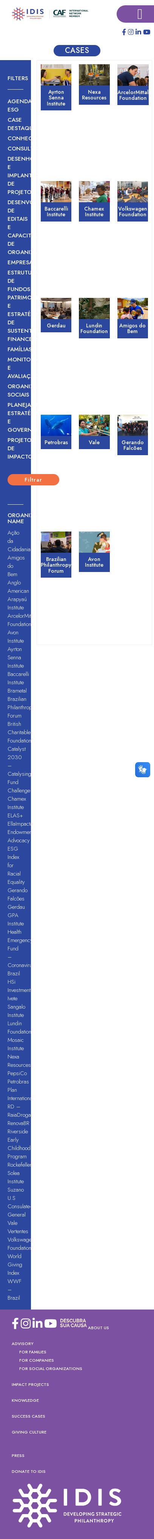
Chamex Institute (17, 803)
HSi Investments (20, 986)
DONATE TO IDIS (29, 1471)
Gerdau (16, 907)
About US (98, 1328)
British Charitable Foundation (19, 732)
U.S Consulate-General (19, 1206)
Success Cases (28, 1416)
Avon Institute (16, 636)
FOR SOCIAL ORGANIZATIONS (50, 1368)
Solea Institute (16, 1177)
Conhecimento (15, 138)
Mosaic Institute (16, 1044)
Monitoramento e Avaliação (15, 367)
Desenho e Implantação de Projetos (15, 175)
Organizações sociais (15, 390)
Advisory (23, 1344)
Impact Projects (30, 1384)
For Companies (36, 1360)
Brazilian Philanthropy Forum (21, 707)
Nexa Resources (19, 1060)
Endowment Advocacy (20, 836)
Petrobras (18, 1081)
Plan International (21, 1094)
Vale (12, 1223)
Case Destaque (15, 124)
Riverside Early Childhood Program (19, 1144)
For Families (32, 1352)
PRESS (18, 1455)
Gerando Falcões (18, 894)
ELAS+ (15, 815)
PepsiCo (17, 1073)
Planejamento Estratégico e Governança (15, 417)
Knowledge (25, 1400)
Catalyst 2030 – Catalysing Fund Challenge (19, 770)
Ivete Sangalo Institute (16, 1006)
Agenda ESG (15, 105)
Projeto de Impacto (15, 448)
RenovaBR (18, 1123)
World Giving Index (15, 1264)
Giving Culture (29, 1432)
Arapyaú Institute (17, 603)
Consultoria (15, 148)
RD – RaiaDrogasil (22, 1110)
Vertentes (18, 1231)
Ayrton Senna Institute (16, 657)
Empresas (15, 262)
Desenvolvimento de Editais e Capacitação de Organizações (15, 227)
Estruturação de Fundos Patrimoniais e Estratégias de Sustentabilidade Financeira (15, 305)
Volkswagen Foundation (21, 1243)
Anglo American (18, 586)
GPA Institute (16, 919)
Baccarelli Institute (18, 678)
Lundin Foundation (19, 1027)
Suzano (16, 1190)
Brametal (17, 691)
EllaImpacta (20, 824)
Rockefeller (20, 1165)
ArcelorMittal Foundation (22, 620)
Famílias (15, 349)
